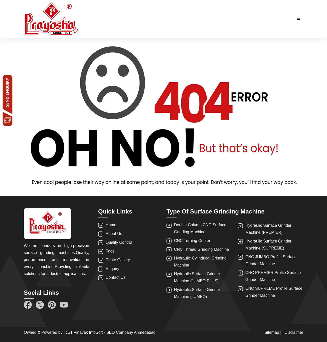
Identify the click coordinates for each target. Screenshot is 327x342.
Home (111, 225)
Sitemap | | (274, 332)
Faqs (110, 251)
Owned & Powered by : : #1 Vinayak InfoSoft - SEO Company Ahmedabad (89, 332)
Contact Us (115, 277)
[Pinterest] (52, 305)
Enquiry (112, 268)
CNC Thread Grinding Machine (201, 249)
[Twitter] (40, 305)
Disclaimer (293, 332)
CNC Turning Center (192, 240)
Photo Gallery (118, 260)
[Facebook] (28, 305)
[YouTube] (64, 305)
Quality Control (119, 242)
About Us (114, 234)
